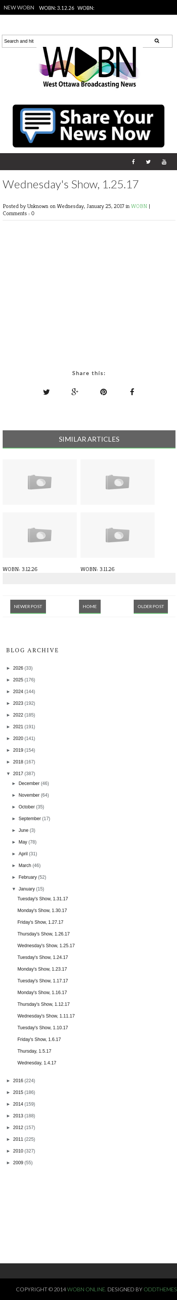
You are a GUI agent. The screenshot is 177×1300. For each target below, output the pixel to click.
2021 (19, 726)
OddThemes (160, 1289)
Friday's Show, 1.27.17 (40, 922)
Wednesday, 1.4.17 (36, 1063)
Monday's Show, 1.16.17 (42, 992)
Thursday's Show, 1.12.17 (43, 1004)
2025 (19, 680)
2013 (19, 1115)
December (30, 783)
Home (90, 606)
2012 (19, 1127)
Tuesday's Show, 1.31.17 (42, 898)
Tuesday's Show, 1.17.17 (42, 981)
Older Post (150, 606)
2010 (19, 1151)
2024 (19, 691)
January (27, 889)
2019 (19, 750)
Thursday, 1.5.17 (34, 1051)
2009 (19, 1162)
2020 (19, 738)
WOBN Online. (87, 1289)
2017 (19, 773)
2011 (19, 1139)
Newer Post (28, 606)
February (28, 877)
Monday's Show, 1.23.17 (42, 969)
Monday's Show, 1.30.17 (42, 910)
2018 (19, 762)
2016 (19, 1080)
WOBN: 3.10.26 (74, 18)
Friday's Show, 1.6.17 (39, 1039)
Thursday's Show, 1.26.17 (43, 934)
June (24, 830)
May (23, 842)
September (30, 818)
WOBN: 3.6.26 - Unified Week (87, 28)
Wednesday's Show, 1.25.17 (46, 945)
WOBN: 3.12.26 (56, 8)
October (27, 807)
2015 (19, 1092)
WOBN (140, 205)
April (24, 853)
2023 (19, 703)
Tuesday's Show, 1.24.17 (42, 957)
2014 (19, 1104)
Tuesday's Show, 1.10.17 (42, 1027)
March (26, 865)
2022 (19, 715)
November (30, 795)
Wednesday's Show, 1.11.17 (46, 1016)
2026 (19, 668)
